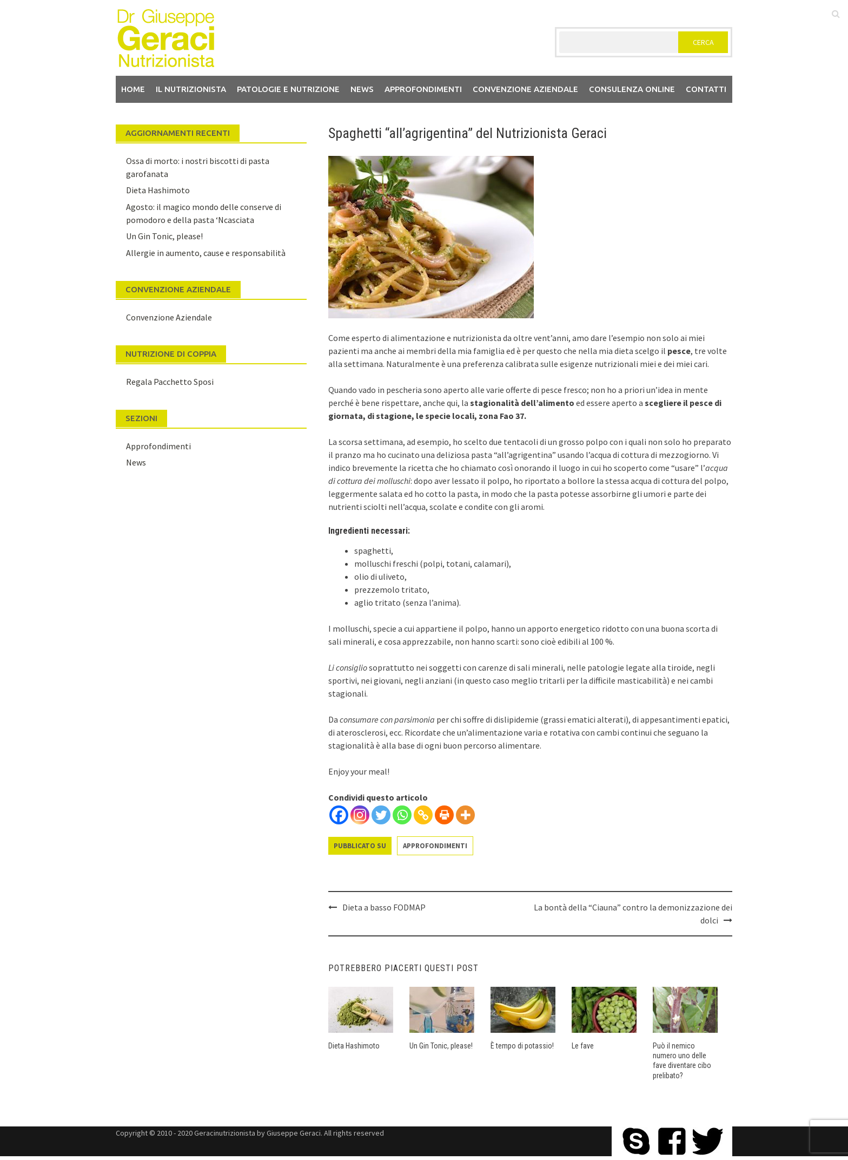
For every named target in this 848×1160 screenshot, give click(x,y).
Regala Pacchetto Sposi (170, 381)
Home (133, 89)
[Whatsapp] (402, 814)
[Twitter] (381, 814)
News (362, 89)
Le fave (583, 1045)
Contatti (706, 89)
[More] (465, 814)
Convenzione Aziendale (169, 317)
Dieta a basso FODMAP (384, 907)
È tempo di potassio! (522, 1045)
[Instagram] (359, 814)
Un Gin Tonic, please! (441, 1045)
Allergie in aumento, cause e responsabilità (206, 252)
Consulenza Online (632, 89)
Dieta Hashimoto (354, 1045)
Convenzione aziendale (525, 89)
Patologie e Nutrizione (288, 89)
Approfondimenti (423, 89)
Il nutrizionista (191, 89)
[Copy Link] (423, 814)
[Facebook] (338, 814)
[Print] (444, 814)
